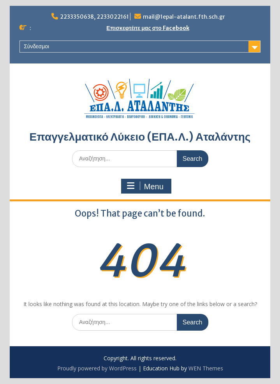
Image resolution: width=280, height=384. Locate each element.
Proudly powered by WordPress (97, 368)
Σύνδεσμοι (36, 46)
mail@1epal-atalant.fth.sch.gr (184, 16)
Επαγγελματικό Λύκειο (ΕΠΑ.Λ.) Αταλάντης (140, 137)
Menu (145, 186)
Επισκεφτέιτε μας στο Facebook (147, 28)
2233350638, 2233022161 (94, 16)
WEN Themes (205, 368)
